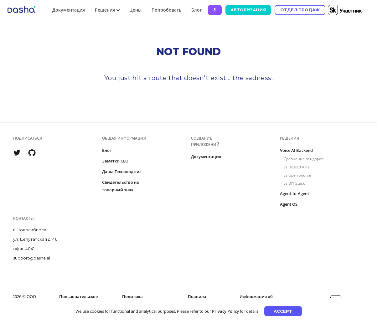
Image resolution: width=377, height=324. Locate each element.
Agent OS (288, 204)
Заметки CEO (115, 161)
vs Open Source (297, 175)
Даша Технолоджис (121, 171)
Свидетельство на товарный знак (120, 186)
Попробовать (166, 10)
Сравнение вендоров (303, 159)
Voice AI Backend (296, 150)
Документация (68, 10)
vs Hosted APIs (296, 167)
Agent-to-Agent (294, 193)
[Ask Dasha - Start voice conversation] (215, 10)
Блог (196, 10)
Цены (135, 10)
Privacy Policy (225, 311)
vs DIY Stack (294, 183)
